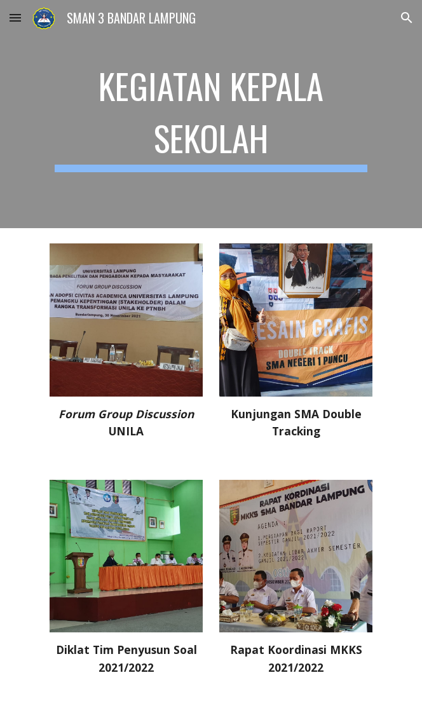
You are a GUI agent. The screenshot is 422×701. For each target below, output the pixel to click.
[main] (211, 114)
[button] (15, 17)
